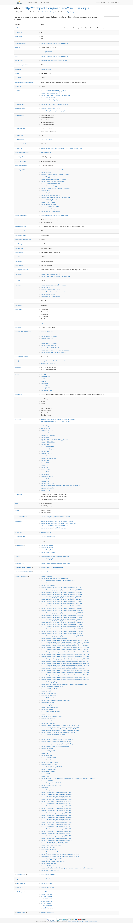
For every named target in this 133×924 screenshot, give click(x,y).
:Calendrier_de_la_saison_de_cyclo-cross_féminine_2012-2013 (61, 590)
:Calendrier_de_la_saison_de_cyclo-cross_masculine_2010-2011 (62, 613)
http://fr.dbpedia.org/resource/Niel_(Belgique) (57, 8)
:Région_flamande (48, 204)
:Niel (45, 437)
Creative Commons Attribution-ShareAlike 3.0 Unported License (82, 921)
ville (18, 887)
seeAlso (18, 419)
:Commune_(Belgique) (49, 186)
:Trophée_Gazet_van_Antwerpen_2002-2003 (56, 826)
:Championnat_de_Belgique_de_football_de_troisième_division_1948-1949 (65, 672)
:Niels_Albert (47, 755)
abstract (18, 28)
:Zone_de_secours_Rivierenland (52, 852)
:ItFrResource (46, 903)
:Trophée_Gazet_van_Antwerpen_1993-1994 (56, 806)
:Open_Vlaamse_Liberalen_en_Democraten (56, 95)
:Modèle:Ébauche (48, 345)
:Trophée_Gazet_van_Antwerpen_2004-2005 (56, 831)
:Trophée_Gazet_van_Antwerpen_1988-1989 (56, 794)
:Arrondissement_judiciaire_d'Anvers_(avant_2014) (58, 580)
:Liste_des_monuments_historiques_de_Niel (56, 741)
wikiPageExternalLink (22, 152)
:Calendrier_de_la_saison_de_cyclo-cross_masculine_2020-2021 (62, 633)
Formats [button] (45, 2)
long (17, 510)
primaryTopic (20, 912)
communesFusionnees (23, 239)
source (18, 327)
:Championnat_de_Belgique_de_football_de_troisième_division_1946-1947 (65, 668)
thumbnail (18, 148)
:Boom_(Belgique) (48, 585)
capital (17, 52)
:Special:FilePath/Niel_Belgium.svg (54, 525)
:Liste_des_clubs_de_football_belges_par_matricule (58, 732)
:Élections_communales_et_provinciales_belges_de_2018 (60, 856)
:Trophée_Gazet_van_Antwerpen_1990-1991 (56, 799)
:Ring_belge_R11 (48, 769)
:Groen (45, 190)
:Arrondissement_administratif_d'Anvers (54, 43)
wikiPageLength (20, 161)
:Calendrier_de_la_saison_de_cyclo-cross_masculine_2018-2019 (62, 629)
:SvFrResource (46, 892)
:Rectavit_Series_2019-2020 (51, 767)
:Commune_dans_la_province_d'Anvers (55, 174)
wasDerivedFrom (21, 517)
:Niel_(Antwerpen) (48, 458)
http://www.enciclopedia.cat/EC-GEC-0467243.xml (55, 421)
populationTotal (20, 128)
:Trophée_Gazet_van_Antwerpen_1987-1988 (56, 792)
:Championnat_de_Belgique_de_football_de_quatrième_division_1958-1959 (65, 645)
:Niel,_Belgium (46, 426)
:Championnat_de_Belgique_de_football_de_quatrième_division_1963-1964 (65, 649)
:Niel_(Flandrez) (48, 435)
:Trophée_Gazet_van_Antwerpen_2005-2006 (56, 833)
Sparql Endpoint (113, 2)
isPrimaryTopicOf (20, 536)
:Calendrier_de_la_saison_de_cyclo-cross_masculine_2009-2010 (62, 610)
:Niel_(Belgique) (48, 177)
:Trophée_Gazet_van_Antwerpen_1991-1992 (56, 801)
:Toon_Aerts (46, 790)
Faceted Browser (100, 2)
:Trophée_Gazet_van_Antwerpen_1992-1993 (56, 803)
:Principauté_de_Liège (49, 762)
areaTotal (18, 36)
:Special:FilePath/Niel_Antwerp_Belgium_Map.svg (58, 523)
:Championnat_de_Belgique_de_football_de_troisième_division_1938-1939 (65, 665)
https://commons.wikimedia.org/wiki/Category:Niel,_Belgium (58, 419)
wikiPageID (19, 157)
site (17, 323)
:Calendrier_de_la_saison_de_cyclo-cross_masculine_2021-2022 (62, 636)
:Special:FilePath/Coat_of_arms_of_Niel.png (57, 521)
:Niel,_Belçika (47, 476)
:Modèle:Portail (47, 341)
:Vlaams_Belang (48, 97)
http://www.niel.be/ (46, 152)
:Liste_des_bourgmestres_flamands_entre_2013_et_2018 (60, 728)
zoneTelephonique (21, 356)
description (19, 244)
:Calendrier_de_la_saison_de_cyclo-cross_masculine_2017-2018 (62, 626)
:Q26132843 (46, 139)
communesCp (20, 235)
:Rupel (45, 776)
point (18, 367)
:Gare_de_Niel (47, 559)
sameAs (18, 426)
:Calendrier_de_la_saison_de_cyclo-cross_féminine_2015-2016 (61, 594)
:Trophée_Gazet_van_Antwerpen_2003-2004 (56, 829)
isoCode (18, 78)
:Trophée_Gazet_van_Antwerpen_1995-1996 (56, 810)
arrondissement (20, 43)
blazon (17, 47)
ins (17, 257)
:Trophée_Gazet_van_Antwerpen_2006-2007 (56, 836)
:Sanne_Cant (47, 780)
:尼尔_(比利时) (47, 483)
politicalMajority (20, 108)
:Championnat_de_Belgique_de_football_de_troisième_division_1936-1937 (65, 661)
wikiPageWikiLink (21, 170)
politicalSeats (19, 115)
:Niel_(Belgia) (47, 449)
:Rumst (45, 774)
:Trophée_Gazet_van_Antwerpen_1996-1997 (56, 813)
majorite (19, 274)
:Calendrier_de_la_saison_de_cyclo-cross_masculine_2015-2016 (62, 622)
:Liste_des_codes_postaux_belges (53, 734)
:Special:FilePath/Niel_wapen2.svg (54, 60)
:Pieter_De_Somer (48, 550)
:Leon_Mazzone (48, 723)
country (18, 69)
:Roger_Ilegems (48, 202)
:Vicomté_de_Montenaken (51, 845)
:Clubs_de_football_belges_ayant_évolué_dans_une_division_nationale (64, 684)
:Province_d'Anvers (49, 200)
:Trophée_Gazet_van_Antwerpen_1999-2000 (56, 819)
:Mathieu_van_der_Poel (50, 870)
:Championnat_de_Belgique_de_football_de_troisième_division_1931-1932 (65, 652)
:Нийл (45, 433)
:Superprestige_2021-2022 (51, 785)
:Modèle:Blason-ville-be (50, 347)
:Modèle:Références (49, 343)
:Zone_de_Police (48, 847)
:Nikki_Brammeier (48, 757)
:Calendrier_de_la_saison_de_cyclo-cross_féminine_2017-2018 (61, 599)
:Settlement (45, 383)
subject (17, 361)
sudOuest (20, 883)
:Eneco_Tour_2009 (48, 693)
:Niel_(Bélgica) (47, 446)
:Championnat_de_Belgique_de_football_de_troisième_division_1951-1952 (65, 679)
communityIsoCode (21, 65)
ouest (19, 879)
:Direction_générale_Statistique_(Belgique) (55, 188)
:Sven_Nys (46, 787)
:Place (43, 379)
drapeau (19, 248)
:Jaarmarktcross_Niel (49, 707)
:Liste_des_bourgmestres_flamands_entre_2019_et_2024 (60, 730)
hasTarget (19, 892)
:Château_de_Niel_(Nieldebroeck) (53, 181)
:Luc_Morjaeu (47, 547)
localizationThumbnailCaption (24, 82)
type (17, 374)
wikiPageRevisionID (21, 165)
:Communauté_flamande (50, 183)
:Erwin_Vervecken (48, 695)
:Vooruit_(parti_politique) (50, 100)
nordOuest (20, 874)
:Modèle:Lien (47, 338)
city (17, 56)
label (17, 399)
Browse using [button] (33, 2)
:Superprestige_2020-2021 (51, 783)
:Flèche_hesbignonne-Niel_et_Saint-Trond (55, 556)
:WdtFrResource (47, 908)
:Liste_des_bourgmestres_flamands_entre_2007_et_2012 (60, 725)
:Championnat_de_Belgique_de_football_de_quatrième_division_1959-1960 (65, 647)
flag (17, 73)
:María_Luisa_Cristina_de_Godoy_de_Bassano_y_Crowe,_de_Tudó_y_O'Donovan (67, 868)
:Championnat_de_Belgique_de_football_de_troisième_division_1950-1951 (65, 677)
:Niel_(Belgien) (48, 442)
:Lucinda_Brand (48, 751)
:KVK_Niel (46, 714)
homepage (19, 532)
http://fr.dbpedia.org (48, 12)
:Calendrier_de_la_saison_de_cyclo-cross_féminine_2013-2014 (61, 592)
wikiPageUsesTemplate (23, 331)
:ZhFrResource (46, 905)
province (19, 301)
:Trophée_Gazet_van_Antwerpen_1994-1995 (56, 808)
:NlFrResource (46, 894)
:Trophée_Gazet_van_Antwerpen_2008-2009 (56, 840)
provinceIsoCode (20, 144)
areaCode (18, 32)
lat (16, 503)
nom (17, 280)
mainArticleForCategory (23, 567)
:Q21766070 (46, 52)
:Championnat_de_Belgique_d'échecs (54, 638)
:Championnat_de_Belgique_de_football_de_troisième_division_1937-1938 (65, 663)
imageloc (19, 252)
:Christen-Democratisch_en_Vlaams (53, 90)
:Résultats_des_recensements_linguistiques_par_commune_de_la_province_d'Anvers (68, 778)
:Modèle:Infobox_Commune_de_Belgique (55, 350)
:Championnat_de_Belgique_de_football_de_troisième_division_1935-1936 (65, 659)
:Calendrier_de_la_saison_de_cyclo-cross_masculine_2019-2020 (62, 631)
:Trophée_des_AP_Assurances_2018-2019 (55, 842)
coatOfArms (19, 60)
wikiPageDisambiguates (24, 572)
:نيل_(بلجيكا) (47, 430)
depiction (18, 521)
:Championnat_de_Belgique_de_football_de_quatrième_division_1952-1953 (65, 640)
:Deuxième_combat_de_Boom (52, 686)
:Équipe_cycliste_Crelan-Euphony (53, 861)
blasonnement (20, 226)
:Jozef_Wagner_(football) (50, 711)
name (17, 541)
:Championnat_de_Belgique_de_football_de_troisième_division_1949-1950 (65, 675)
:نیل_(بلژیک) (47, 453)
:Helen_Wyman (47, 705)
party (17, 90)
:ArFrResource (46, 899)
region (18, 305)
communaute (20, 231)
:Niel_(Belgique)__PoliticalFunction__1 (54, 104)
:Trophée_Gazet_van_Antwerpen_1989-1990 (56, 796)
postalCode (19, 135)
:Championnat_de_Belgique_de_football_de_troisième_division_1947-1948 (65, 670)
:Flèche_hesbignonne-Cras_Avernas (53, 698)
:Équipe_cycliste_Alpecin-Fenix (52, 859)
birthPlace (20, 545)
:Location (44, 381)
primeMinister (19, 139)
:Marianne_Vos (47, 865)
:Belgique (46, 69)
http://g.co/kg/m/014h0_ (47, 488)
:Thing (43, 374)
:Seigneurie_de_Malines (50, 206)
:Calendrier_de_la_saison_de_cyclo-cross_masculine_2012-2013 (62, 617)
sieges (18, 309)
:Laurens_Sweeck (48, 721)
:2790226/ (45, 490)
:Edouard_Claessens (49, 688)
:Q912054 (45, 428)
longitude (19, 265)
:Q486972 (45, 388)
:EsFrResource (46, 901)
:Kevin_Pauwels (48, 718)
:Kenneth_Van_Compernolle (51, 716)
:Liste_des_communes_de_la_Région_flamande (57, 739)
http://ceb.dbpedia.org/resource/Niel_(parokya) (54, 439)
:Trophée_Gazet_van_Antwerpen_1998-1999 (56, 817)
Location (27, 12)
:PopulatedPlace (46, 390)
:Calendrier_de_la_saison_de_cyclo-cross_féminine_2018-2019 (61, 601)
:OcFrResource (46, 896)
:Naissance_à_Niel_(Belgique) (52, 567)
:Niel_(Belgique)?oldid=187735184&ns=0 (55, 517)
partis (18, 285)
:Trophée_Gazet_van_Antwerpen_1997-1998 (56, 815)
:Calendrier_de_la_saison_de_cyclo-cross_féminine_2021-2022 (61, 608)
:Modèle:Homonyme (49, 336)
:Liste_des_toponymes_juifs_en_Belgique (55, 746)
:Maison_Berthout (48, 863)
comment (18, 394)
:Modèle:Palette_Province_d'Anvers (53, 352)
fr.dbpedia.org (70, 12)
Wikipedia (53, 921)
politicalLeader (20, 104)
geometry (18, 494)
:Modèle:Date (47, 331)
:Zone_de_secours (48, 849)
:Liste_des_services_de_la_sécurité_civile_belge (57, 744)
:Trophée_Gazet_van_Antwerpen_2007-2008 (56, 838)
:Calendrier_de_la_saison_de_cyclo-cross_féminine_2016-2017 (61, 597)
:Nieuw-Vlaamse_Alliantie (50, 93)
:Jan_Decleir (47, 193)
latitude (18, 261)
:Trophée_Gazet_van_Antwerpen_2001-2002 (56, 824)
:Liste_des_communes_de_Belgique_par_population (58, 737)
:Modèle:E (46, 334)
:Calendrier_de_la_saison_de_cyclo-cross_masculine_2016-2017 (62, 624)
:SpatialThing (45, 376)
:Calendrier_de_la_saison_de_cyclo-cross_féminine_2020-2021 (61, 606)
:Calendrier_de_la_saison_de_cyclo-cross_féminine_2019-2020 (61, 603)
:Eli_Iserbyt (46, 691)
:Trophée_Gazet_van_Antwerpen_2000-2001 (56, 822)
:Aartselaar (46, 576)
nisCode (18, 86)
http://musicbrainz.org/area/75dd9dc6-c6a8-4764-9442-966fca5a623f (60, 485)
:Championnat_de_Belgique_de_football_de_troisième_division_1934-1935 (65, 656)
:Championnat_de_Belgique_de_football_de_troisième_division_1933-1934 (65, 654)
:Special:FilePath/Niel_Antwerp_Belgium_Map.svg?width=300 (62, 148)
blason (18, 220)
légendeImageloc (21, 269)
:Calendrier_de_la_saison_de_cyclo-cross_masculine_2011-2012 (62, 615)
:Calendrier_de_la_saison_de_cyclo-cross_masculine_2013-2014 (62, 620)
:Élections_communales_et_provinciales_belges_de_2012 (60, 854)
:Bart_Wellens (47, 583)
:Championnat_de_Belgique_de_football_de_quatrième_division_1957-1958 (65, 642)
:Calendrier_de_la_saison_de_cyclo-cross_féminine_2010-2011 (61, 587)
